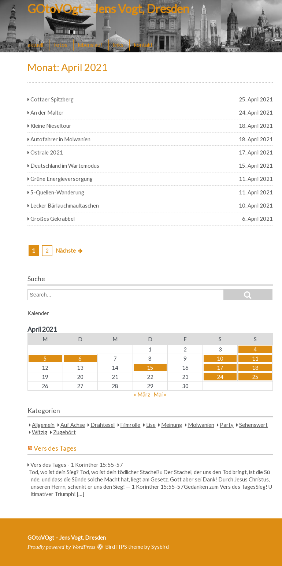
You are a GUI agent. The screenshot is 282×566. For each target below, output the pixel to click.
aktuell (35, 44)
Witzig (39, 432)
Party (227, 424)
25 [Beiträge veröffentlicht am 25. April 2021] (255, 376)
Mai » (159, 394)
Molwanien (201, 424)
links (118, 44)
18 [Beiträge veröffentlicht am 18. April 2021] (255, 367)
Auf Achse (72, 424)
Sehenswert (253, 424)
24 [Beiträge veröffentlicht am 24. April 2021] (220, 376)
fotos (60, 44)
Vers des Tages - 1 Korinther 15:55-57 (76, 464)
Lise (151, 424)
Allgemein (43, 424)
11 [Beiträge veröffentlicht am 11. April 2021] (255, 358)
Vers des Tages (55, 448)
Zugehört (64, 432)
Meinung (171, 424)
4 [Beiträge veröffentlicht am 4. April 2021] (255, 349)
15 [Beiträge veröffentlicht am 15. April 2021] (150, 367)
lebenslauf (90, 44)
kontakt (143, 44)
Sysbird (160, 546)
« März (142, 394)
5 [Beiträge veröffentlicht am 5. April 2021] (45, 358)
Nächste (66, 250)
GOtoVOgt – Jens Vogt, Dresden (108, 8)
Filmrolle (130, 424)
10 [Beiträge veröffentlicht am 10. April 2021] (220, 358)
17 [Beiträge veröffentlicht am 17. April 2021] (220, 367)
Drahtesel (102, 424)
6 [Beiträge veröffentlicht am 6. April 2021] (80, 358)
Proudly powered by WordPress (61, 547)
